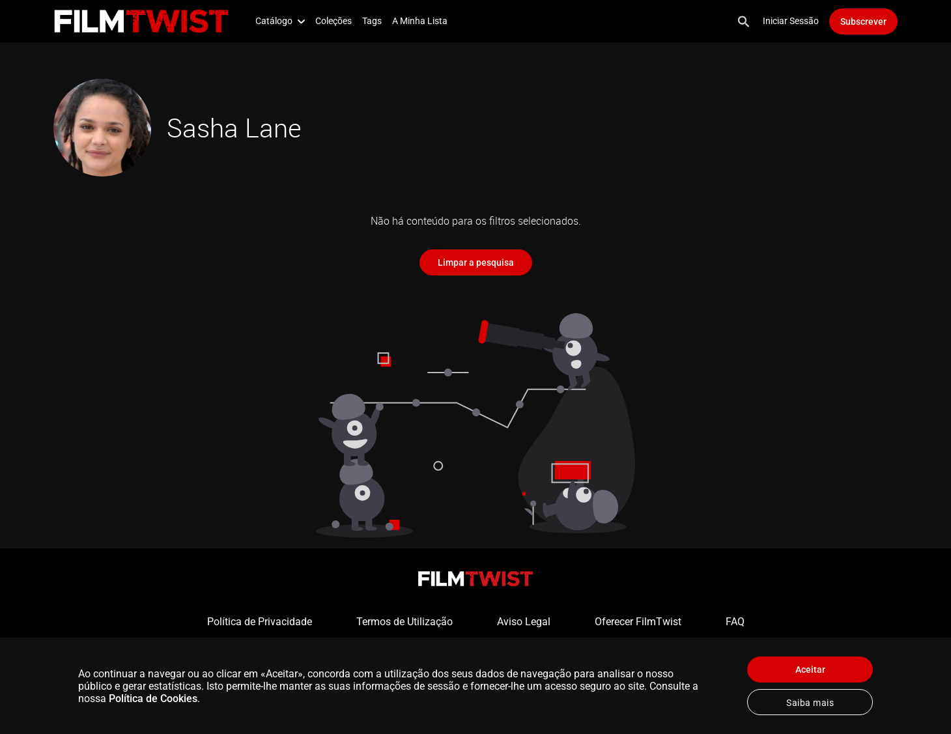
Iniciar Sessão (791, 21)
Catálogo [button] (280, 21)
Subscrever (863, 21)
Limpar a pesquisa (476, 262)
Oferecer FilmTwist (638, 621)
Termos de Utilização (404, 621)
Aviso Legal (523, 621)
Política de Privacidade (259, 621)
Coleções (333, 21)
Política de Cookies (153, 698)
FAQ (735, 621)
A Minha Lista (419, 21)
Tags (372, 21)
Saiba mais (810, 703)
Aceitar (810, 669)
